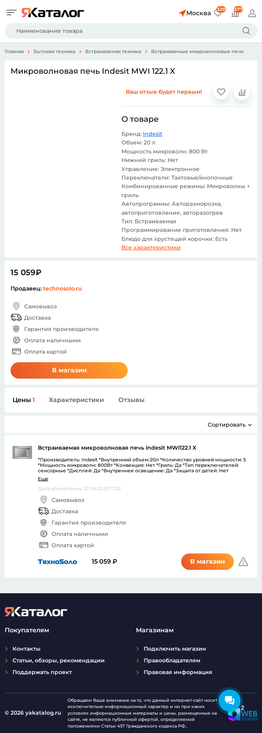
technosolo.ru (62, 288)
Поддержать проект (42, 672)
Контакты (26, 648)
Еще (43, 479)
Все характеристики (151, 247)
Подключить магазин (175, 648)
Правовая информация (178, 672)
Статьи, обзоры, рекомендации (58, 660)
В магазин (69, 370)
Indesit (152, 133)
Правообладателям (172, 660)
